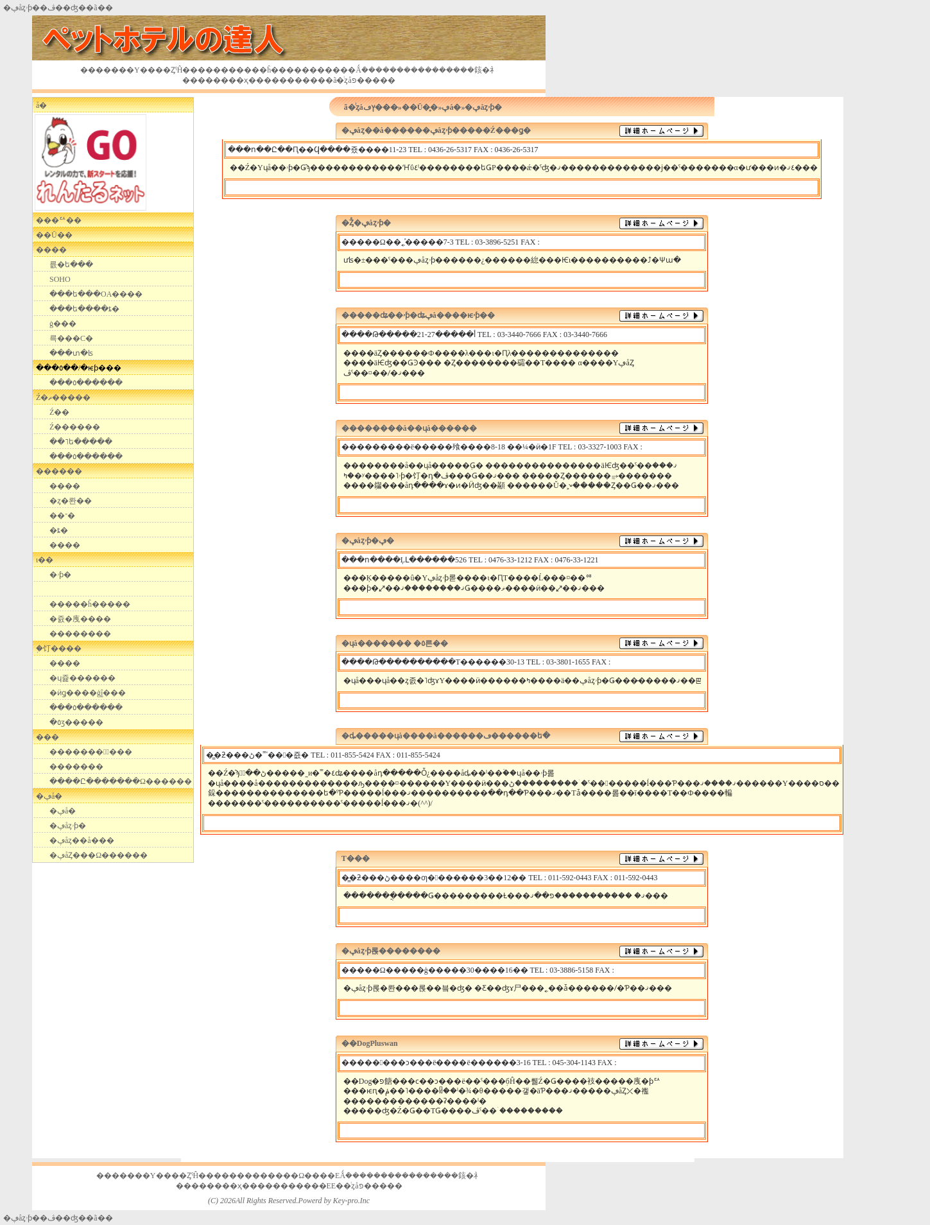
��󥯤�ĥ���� (277, 69)
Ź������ (74, 426)
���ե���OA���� (95, 294)
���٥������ (86, 382)
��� (47, 737)
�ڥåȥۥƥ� (67, 825)
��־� (62, 515)
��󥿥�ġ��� (62, 323)
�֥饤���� (59, 648)
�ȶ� (58, 530)
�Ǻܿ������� (379, 69)
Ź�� (59, 412)
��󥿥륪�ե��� (71, 264)
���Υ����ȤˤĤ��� (158, 69)
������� (76, 766)
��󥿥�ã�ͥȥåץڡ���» (373, 107)
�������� (80, 633)
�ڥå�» (453, 107)
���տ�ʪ (71, 353)
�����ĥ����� (89, 604)
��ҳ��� (249, 80)
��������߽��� (90, 751)
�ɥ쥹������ (82, 677)
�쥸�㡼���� (80, 618)
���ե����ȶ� (84, 308)
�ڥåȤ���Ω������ (98, 855)
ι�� (44, 559)
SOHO (60, 279)
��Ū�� (54, 234)
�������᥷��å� (41, 105)
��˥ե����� (80, 441)
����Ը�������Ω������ (120, 781)
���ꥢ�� (59, 220)
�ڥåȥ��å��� (81, 840)
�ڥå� (49, 796)
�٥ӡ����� (76, 722)
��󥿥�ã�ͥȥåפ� (341, 80)
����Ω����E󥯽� (304, 1175)
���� (51, 249)
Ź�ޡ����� (63, 397)
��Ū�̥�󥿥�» (422, 107)
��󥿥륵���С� (71, 338)
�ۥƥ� (60, 574)
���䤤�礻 (475, 69)
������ (59, 471)
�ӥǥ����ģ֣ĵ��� (87, 692)
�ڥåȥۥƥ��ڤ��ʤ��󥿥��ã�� (58, 1217)
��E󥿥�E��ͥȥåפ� (341, 1185)
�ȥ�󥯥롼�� (70, 500)
